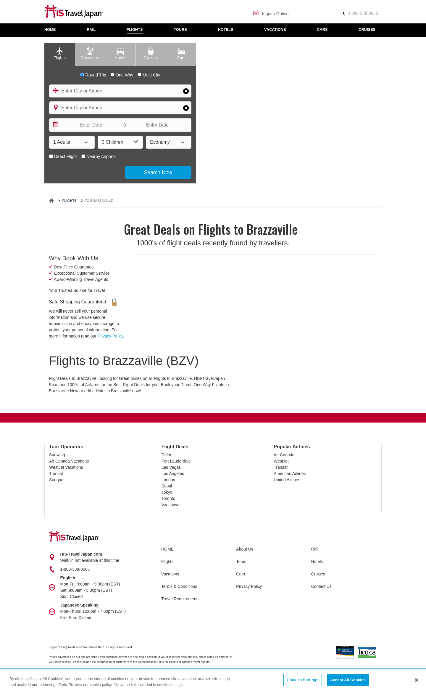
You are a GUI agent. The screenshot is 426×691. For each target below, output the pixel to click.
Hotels (317, 561)
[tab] (59, 54)
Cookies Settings (303, 680)
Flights (69, 200)
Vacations (170, 574)
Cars (240, 574)
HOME (167, 549)
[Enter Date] (89, 125)
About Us (244, 549)
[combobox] (120, 90)
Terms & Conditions (179, 586)
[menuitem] (53, 30)
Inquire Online (270, 13)
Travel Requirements (180, 598)
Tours (241, 561)
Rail (314, 549)
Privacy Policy (110, 336)
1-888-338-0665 (360, 13)
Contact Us (321, 586)
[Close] (416, 680)
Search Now (158, 172)
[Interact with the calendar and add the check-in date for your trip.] (55, 125)
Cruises (318, 574)
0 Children (120, 141)
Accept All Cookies (348, 680)
